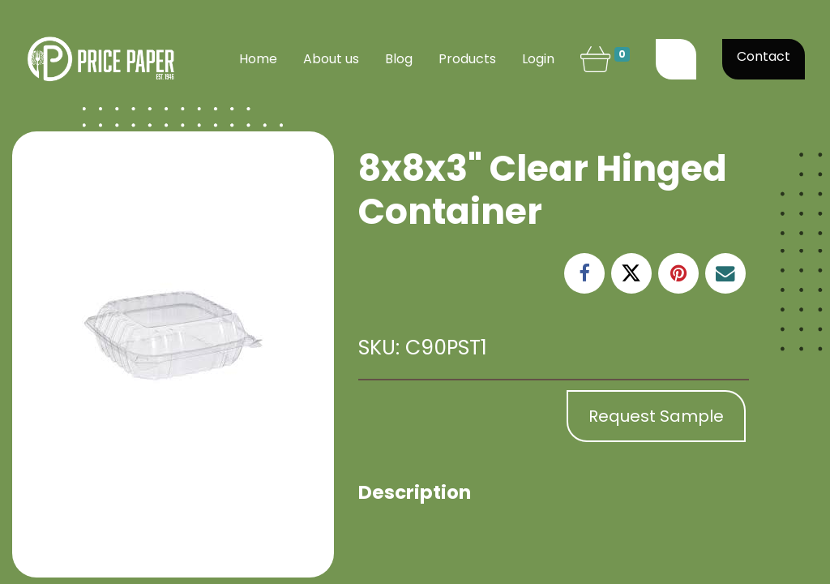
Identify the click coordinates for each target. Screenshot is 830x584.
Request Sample (656, 416)
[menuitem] (258, 59)
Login (538, 58)
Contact (763, 56)
